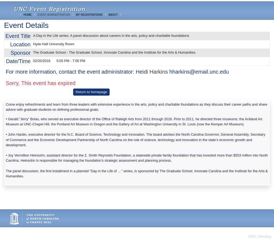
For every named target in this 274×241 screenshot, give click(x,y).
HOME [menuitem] (27, 14)
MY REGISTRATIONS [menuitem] (89, 14)
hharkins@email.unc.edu (199, 72)
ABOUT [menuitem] (113, 14)
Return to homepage (91, 92)
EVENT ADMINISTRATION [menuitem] (54, 14)
